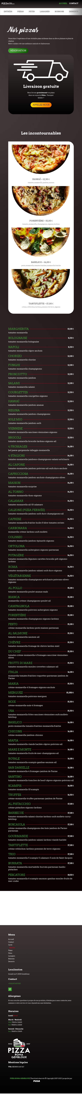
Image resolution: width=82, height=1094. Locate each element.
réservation (18, 50)
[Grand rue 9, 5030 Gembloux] (41, 908)
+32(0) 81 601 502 (14, 983)
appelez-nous (41, 105)
